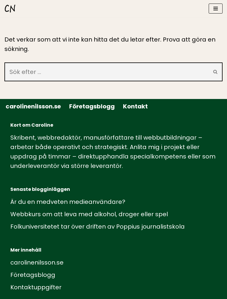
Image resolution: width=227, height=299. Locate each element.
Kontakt (135, 106)
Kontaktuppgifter (35, 287)
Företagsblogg (92, 106)
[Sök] (106, 71)
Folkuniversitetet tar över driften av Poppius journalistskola (97, 226)
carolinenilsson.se (33, 106)
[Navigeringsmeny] (216, 9)
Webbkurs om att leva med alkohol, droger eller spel (89, 214)
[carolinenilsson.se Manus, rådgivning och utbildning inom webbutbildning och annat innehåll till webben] (10, 8)
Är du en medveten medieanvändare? (67, 202)
